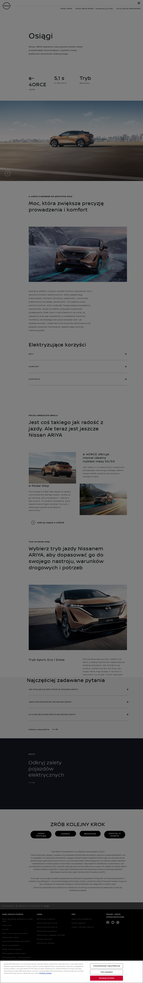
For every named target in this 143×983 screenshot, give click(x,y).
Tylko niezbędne (106, 972)
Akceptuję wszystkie (106, 978)
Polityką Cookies (45, 973)
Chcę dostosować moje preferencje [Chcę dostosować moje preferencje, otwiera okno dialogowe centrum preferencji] (106, 966)
